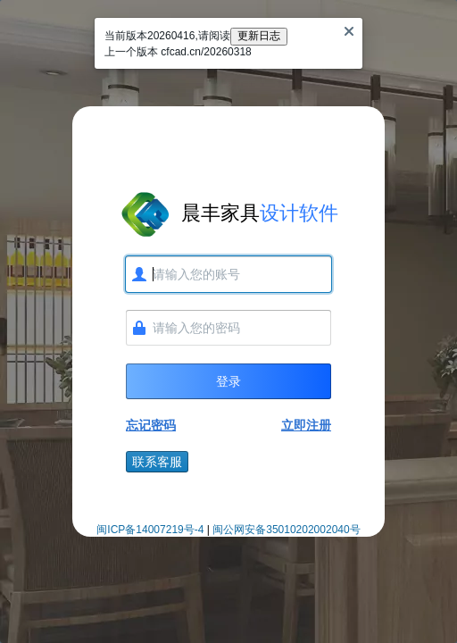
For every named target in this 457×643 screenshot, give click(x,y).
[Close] (349, 31)
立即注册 (306, 425)
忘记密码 (151, 425)
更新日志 (258, 35)
